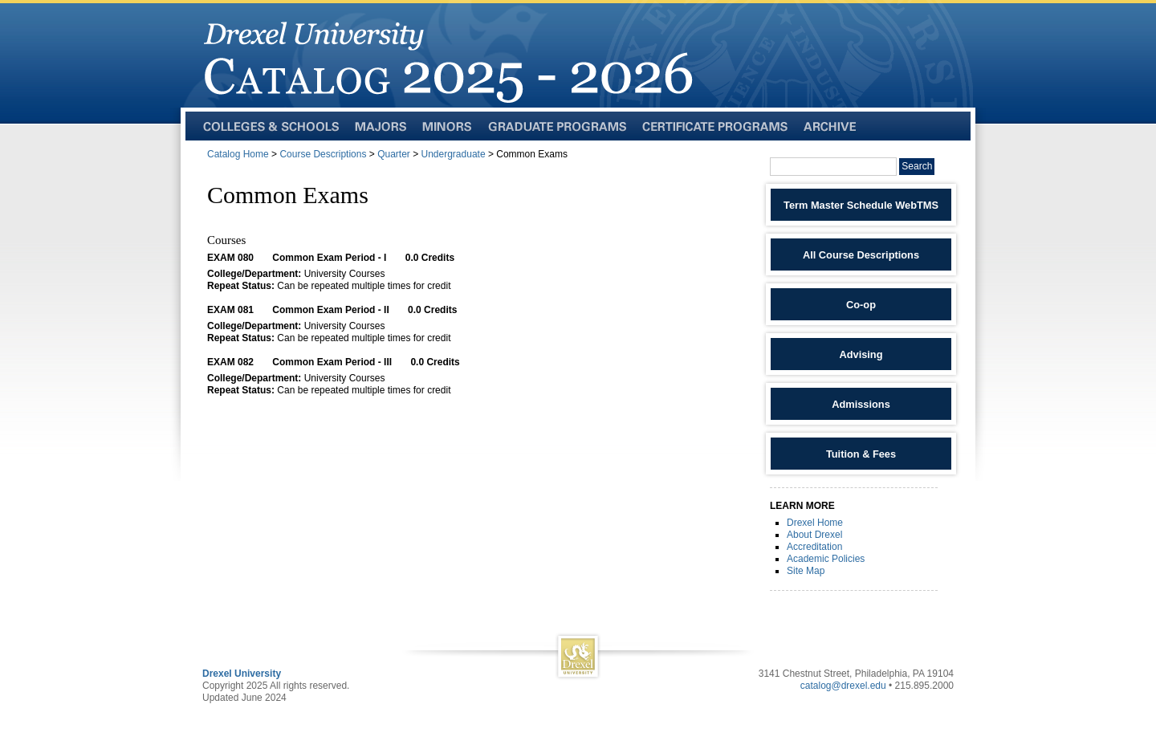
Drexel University (241, 673)
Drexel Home (815, 522)
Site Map (805, 570)
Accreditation (814, 546)
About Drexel (814, 534)
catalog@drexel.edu (843, 685)
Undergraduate (453, 154)
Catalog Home (238, 154)
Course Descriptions (322, 154)
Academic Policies (826, 558)
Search (917, 166)
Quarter (393, 154)
